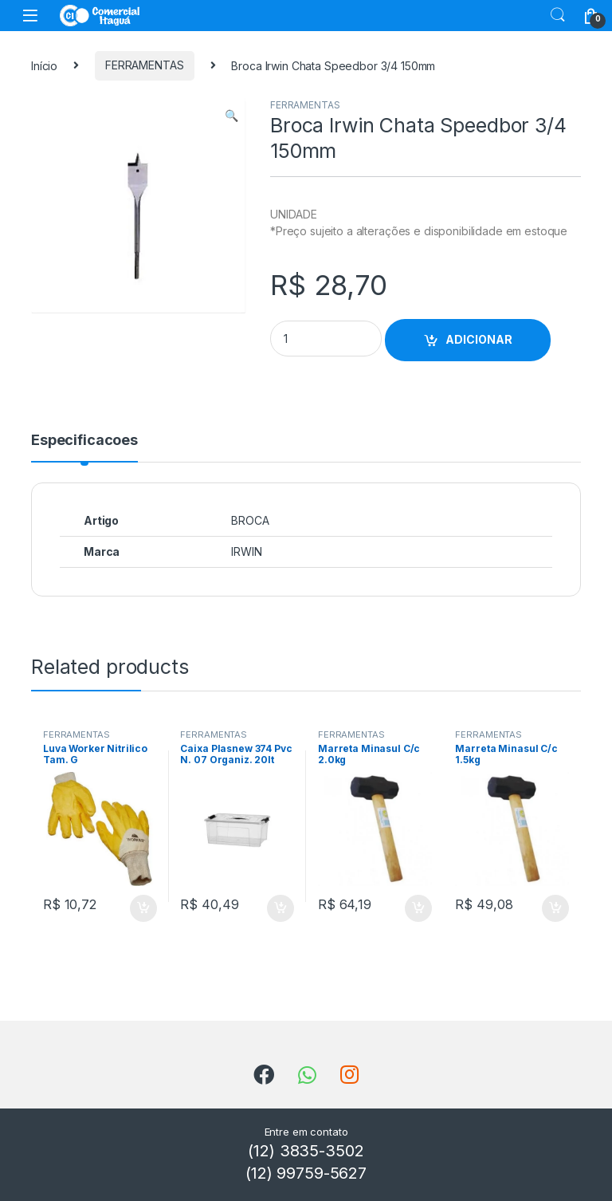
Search (558, 15)
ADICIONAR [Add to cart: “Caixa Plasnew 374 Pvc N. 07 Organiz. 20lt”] (280, 908)
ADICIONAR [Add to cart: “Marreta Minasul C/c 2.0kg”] (418, 908)
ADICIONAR (478, 339)
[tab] (84, 447)
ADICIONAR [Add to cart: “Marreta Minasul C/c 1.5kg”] (555, 908)
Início (44, 65)
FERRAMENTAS (144, 65)
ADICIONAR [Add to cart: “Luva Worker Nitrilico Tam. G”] (143, 908)
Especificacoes (84, 440)
